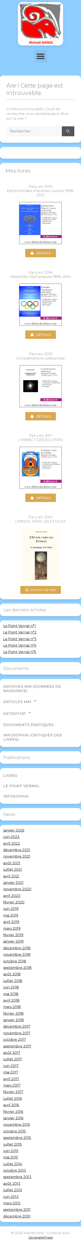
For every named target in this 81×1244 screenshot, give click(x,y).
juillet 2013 (12, 1190)
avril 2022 (11, 843)
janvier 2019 (13, 941)
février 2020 (13, 902)
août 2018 (12, 974)
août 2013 (11, 1184)
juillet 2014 (12, 1164)
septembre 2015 (17, 1138)
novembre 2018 (16, 955)
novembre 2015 (16, 1125)
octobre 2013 (14, 1170)
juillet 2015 (12, 1144)
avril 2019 (11, 922)
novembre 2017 (16, 1033)
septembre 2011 (16, 1210)
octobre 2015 (14, 1131)
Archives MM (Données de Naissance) (32, 688)
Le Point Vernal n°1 (19, 626)
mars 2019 (12, 928)
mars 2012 (12, 1203)
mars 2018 (12, 1007)
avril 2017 (11, 1079)
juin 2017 (11, 1066)
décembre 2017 (16, 1026)
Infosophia (16, 796)
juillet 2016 (12, 1099)
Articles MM (20, 701)
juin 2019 (11, 909)
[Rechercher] (68, 131)
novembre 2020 (17, 889)
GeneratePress (41, 1237)
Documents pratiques (28, 725)
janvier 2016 (13, 1118)
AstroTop (17, 713)
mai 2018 (10, 994)
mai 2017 (10, 1072)
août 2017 (11, 1053)
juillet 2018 (12, 981)
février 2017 (13, 1092)
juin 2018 (11, 987)
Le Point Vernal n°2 (20, 632)
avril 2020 (11, 896)
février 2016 (13, 1112)
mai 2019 (10, 915)
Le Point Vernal (21, 786)
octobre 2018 (14, 961)
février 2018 (13, 1014)
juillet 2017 (12, 1059)
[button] (40, 56)
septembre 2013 (17, 1177)
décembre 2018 (16, 948)
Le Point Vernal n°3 (20, 639)
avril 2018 (11, 1000)
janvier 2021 (13, 883)
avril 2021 (11, 876)
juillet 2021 (12, 870)
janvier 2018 (13, 1020)
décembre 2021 (16, 850)
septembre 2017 (17, 1046)
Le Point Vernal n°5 (19, 652)
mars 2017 (12, 1085)
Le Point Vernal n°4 (19, 645)
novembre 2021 (16, 856)
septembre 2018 (17, 968)
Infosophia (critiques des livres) (32, 737)
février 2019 (13, 935)
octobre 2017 (14, 1040)
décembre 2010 (16, 1216)
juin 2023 (11, 837)
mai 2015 (10, 1157)
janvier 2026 (13, 830)
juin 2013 (11, 1197)
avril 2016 (11, 1105)
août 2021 (11, 863)
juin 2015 (10, 1151)
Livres (10, 775)
